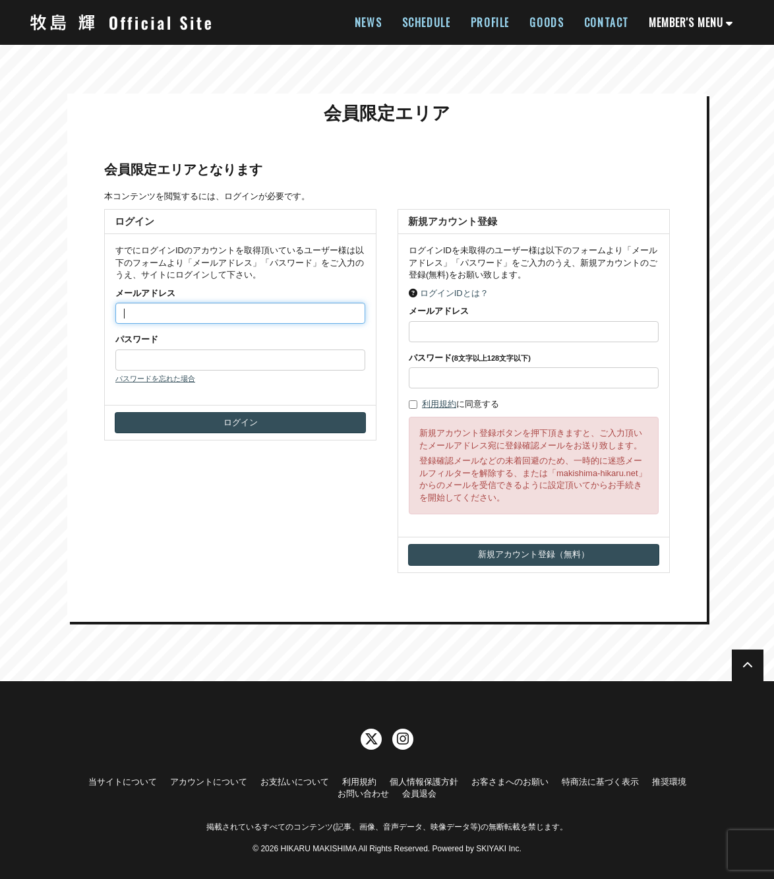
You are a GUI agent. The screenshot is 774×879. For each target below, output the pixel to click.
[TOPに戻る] (747, 665)
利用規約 (439, 404)
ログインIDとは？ (454, 293)
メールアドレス (145, 293)
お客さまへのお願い (510, 782)
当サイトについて (122, 782)
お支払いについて (294, 782)
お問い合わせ (363, 794)
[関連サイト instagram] (402, 739)
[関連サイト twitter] (371, 739)
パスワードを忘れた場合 (155, 378)
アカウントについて (208, 782)
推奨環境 (669, 782)
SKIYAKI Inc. (498, 848)
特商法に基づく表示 (600, 782)
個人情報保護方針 (424, 782)
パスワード (136, 339)
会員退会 (419, 794)
